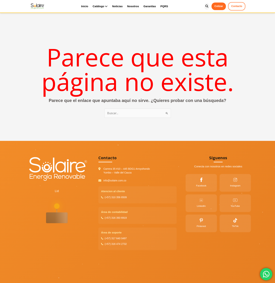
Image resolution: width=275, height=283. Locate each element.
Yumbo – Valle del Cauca (117, 172)
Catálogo (100, 6)
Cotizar (218, 6)
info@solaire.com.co (114, 180)
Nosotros (133, 6)
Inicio (84, 6)
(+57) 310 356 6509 (115, 197)
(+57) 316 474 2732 (114, 243)
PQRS (164, 6)
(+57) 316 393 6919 (115, 217)
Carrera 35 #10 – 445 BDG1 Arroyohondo (126, 168)
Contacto (236, 6)
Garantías (150, 6)
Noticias (117, 6)
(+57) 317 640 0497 (114, 238)
